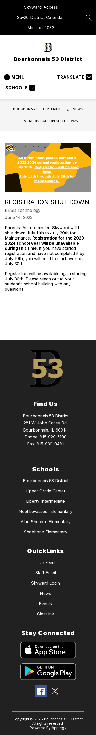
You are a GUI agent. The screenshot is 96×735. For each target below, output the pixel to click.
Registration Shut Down (53, 121)
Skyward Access (41, 7)
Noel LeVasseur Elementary (45, 511)
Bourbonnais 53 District (37, 109)
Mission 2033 (40, 27)
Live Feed (45, 562)
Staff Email (45, 572)
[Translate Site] (74, 77)
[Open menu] (14, 77)
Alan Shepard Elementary (45, 521)
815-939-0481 (50, 443)
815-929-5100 (53, 437)
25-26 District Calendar (41, 17)
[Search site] (89, 17)
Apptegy (59, 728)
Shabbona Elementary (45, 531)
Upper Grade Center (46, 490)
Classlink (45, 613)
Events (45, 603)
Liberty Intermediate (45, 501)
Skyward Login (45, 583)
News (78, 109)
